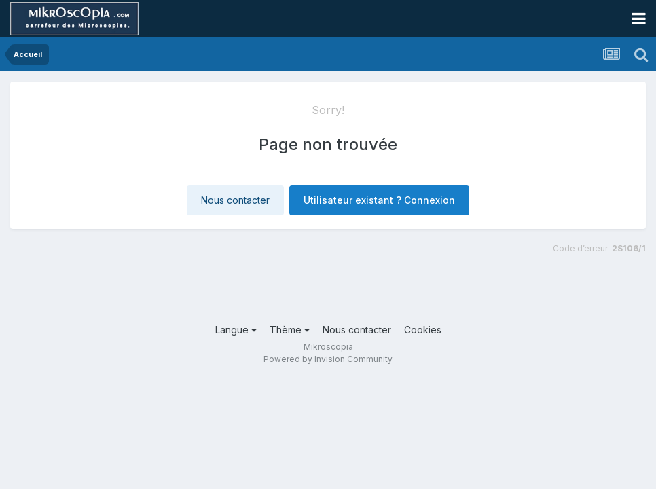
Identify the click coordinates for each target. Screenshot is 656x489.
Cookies (422, 330)
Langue (236, 330)
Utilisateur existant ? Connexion (379, 200)
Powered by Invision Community (328, 359)
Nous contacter (235, 200)
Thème (290, 330)
